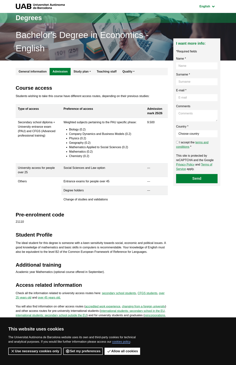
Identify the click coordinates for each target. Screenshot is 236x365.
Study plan (81, 71)
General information (33, 71)
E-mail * (181, 90)
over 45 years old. (50, 297)
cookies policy (121, 341)
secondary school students (119, 293)
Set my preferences (82, 351)
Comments (183, 106)
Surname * (183, 74)
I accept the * (192, 144)
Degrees (29, 18)
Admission (60, 71)
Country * (182, 126)
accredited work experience (103, 306)
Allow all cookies (122, 351)
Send (196, 178)
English (209, 6)
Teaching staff (107, 71)
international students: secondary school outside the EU (66, 315)
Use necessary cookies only (35, 351)
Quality (127, 71)
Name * (181, 58)
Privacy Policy (185, 164)
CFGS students (148, 293)
